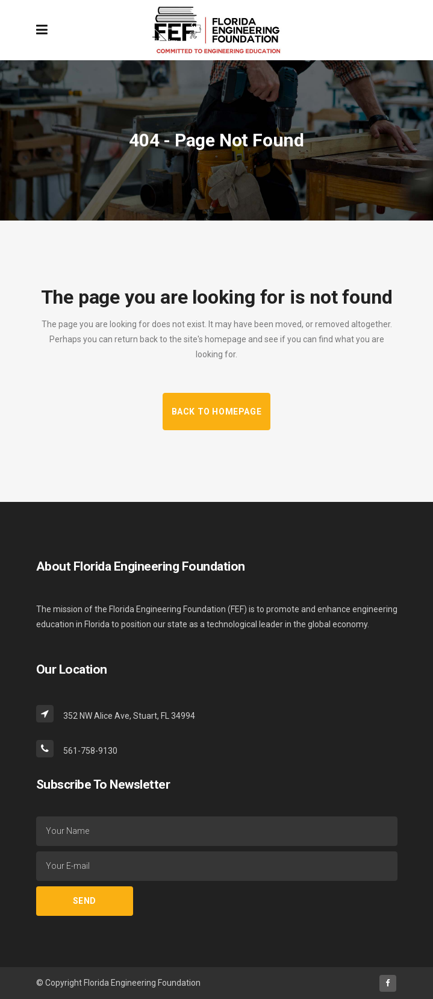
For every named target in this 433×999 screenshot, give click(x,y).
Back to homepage (217, 411)
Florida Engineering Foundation (142, 983)
